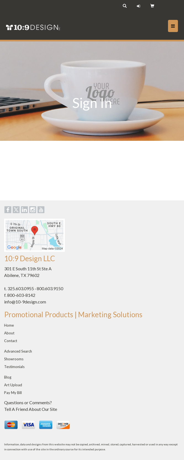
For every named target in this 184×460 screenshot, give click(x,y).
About (9, 333)
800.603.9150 (50, 288)
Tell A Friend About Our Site (30, 409)
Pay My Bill (13, 392)
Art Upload (13, 385)
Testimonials (14, 366)
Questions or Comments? (28, 402)
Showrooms (13, 359)
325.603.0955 (20, 288)
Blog (7, 377)
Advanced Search (18, 351)
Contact (10, 341)
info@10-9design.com (25, 301)
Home (9, 325)
